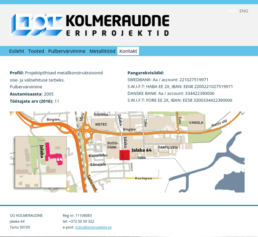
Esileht (16, 51)
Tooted (36, 51)
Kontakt (128, 51)
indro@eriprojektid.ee (93, 227)
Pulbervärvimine (66, 51)
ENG (244, 11)
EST (232, 11)
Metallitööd (103, 51)
